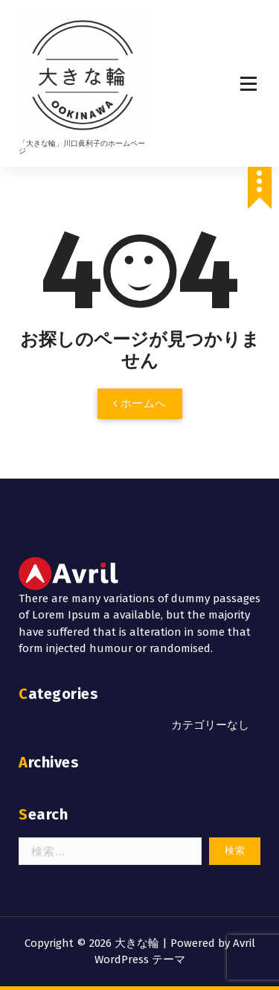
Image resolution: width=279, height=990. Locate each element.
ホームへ (140, 403)
